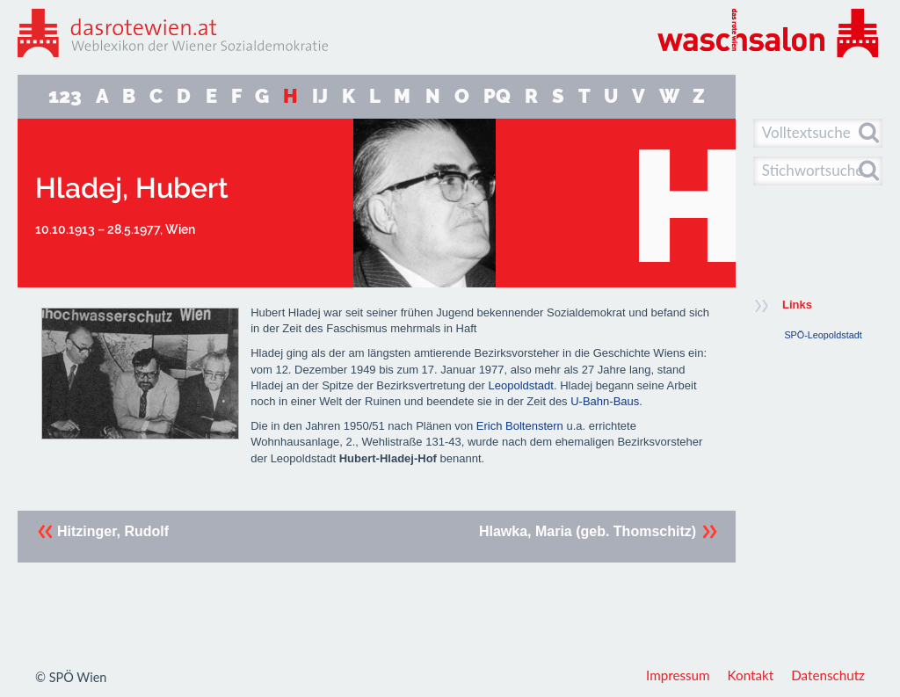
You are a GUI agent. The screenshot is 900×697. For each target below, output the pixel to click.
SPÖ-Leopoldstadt (822, 335)
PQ (497, 96)
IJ (320, 96)
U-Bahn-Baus (604, 401)
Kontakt (751, 675)
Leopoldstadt (520, 385)
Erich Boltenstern (519, 425)
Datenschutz (828, 675)
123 (65, 96)
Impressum (678, 675)
